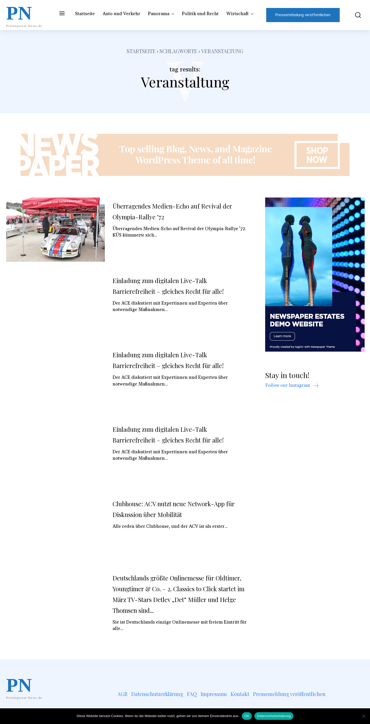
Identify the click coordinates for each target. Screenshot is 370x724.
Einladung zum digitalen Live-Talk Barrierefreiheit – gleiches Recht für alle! (174, 291)
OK (246, 716)
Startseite (141, 51)
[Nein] (363, 716)
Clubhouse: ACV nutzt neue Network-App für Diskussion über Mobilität (177, 508)
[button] (354, 15)
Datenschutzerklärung (274, 716)
